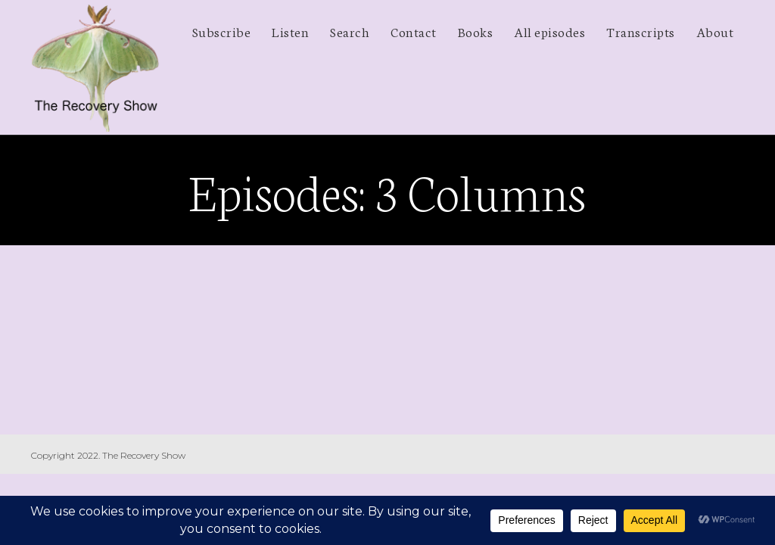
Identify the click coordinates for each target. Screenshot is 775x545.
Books (475, 31)
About (715, 31)
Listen (290, 31)
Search (349, 31)
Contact (414, 31)
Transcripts (640, 31)
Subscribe (221, 31)
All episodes (549, 31)
